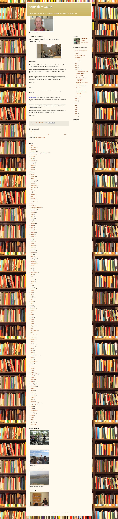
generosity (33, 232)
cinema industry (34, 185)
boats (32, 172)
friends (32, 225)
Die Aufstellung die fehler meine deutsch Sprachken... (81, 79)
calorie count (33, 180)
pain (32, 343)
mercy (32, 312)
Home (49, 134)
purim (32, 363)
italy (32, 278)
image (32, 259)
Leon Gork (84, 38)
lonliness (32, 297)
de (33, 124)
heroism (32, 249)
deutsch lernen (34, 201)
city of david (33, 187)
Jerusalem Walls (79, 75)
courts (32, 189)
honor (32, 254)
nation (32, 328)
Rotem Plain (33, 379)
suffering (32, 394)
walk (32, 419)
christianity (33, 181)
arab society (33, 154)
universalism (33, 413)
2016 (76, 103)
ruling (32, 381)
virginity (32, 417)
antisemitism (33, 151)
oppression (33, 339)
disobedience (33, 209)
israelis (32, 274)
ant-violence (33, 149)
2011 (76, 113)
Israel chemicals (34, 272)
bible (32, 171)
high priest (33, 250)
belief (32, 167)
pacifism (32, 341)
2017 (76, 101)
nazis (32, 332)
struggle (32, 390)
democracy (33, 198)
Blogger (67, 512)
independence (34, 263)
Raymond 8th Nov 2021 (81, 73)
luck (32, 303)
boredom (32, 174)
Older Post (66, 134)
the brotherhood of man (36, 403)
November (78, 69)
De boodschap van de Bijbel (82, 71)
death (32, 196)
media (32, 306)
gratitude (32, 243)
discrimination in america (36, 207)
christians (33, 183)
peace (32, 350)
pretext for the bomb (35, 355)
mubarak (32, 321)
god (31, 239)
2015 (76, 105)
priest (32, 357)
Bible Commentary (79, 53)
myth (32, 326)
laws (32, 292)
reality (32, 366)
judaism (32, 287)
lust (31, 305)
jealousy (32, 279)
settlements (33, 388)
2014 (76, 107)
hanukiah (33, 245)
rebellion (32, 368)
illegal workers (34, 258)
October (78, 96)
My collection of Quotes (81, 85)
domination (33, 210)
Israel (32, 270)
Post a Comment (34, 131)
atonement (33, 162)
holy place (33, 252)
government (33, 241)
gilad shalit (33, 238)
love (32, 299)
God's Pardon (79, 87)
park (32, 348)
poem (32, 352)
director (32, 205)
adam (32, 145)
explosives (33, 223)
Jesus (32, 283)
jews (32, 285)
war (31, 421)
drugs (32, 214)
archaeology (33, 160)
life (31, 296)
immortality (33, 261)
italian (32, 276)
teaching (32, 397)
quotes (32, 364)
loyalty (32, 301)
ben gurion (33, 169)
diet (31, 203)
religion (32, 372)
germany (32, 236)
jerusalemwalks (40, 7)
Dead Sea (33, 194)
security (32, 384)
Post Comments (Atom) (40, 137)
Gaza (32, 230)
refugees (32, 370)
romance (32, 377)
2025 (76, 65)
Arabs (32, 158)
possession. (33, 354)
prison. (32, 359)
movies (32, 319)
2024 (76, 67)
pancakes (33, 346)
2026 (76, 63)
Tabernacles (33, 395)
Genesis (32, 234)
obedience (33, 337)
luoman (58, 512)
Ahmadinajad (33, 147)
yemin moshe (33, 424)
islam (32, 268)
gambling (33, 229)
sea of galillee (34, 383)
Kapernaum (33, 288)
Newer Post (32, 134)
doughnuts (33, 212)
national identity (34, 330)
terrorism (33, 401)
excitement (33, 221)
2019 (76, 98)
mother (32, 317)
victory (32, 415)
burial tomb (33, 176)
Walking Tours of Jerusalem (81, 50)
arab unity (33, 156)
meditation (33, 308)
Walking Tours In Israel (80, 55)
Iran (31, 267)
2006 (76, 116)
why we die (33, 422)
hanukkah (33, 247)
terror (32, 399)
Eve (31, 220)
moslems (32, 316)
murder (32, 323)
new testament (34, 335)
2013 (76, 109)
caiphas (32, 178)
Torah (32, 408)
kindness (32, 290)
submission (33, 392)
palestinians (33, 345)
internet (32, 265)
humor (32, 256)
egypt (32, 216)
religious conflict (34, 374)
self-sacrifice (33, 386)
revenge (32, 375)
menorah (32, 310)
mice (32, 314)
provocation (33, 361)
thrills (32, 406)
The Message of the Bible (81, 90)
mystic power (33, 325)
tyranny (32, 412)
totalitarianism (34, 410)
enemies (32, 218)
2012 (76, 111)
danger (32, 191)
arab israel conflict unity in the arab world (40, 153)
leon (32, 294)
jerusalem (33, 281)
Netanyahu (33, 334)
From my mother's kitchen (80, 52)
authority (33, 163)
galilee (32, 227)
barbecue (33, 165)
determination (34, 200)
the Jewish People (34, 404)
